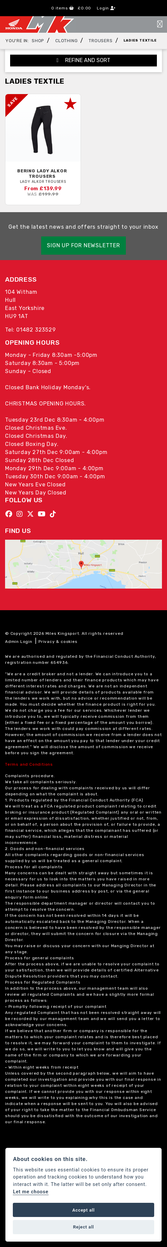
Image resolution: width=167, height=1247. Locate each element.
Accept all (83, 1210)
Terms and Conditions (29, 764)
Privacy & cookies (58, 641)
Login (106, 8)
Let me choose (30, 1192)
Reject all (83, 1226)
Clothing (66, 40)
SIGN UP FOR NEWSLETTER (83, 245)
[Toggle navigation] (160, 24)
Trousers (100, 40)
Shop (38, 40)
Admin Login (18, 641)
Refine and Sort (84, 60)
